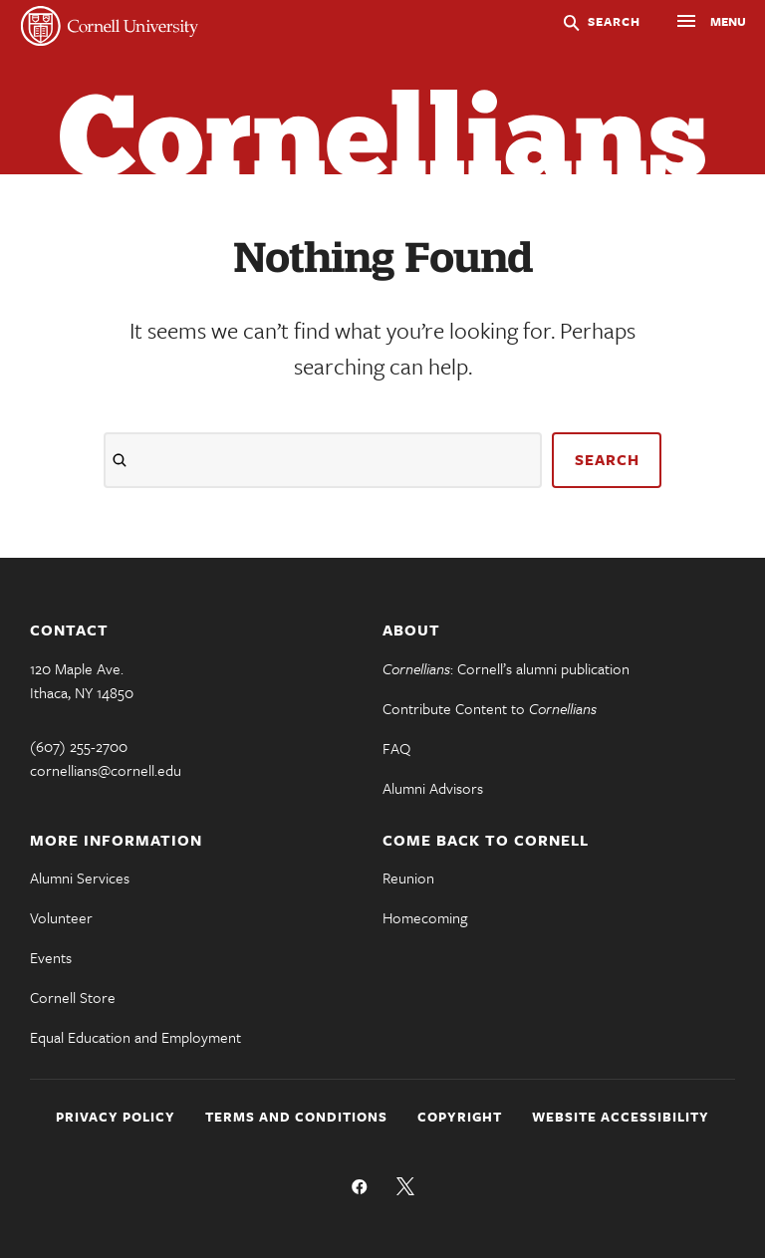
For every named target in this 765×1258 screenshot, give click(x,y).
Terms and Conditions (296, 1117)
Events (51, 957)
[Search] (323, 460)
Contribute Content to (489, 708)
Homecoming (424, 917)
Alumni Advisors (432, 788)
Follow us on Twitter (405, 1186)
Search (614, 21)
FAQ (396, 748)
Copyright (459, 1117)
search (607, 459)
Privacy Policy (115, 1117)
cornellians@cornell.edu (105, 770)
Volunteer (61, 917)
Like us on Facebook (360, 1186)
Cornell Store (73, 997)
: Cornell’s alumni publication (506, 668)
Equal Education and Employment (135, 1037)
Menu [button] (692, 24)
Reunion (408, 877)
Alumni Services (79, 877)
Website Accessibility (620, 1117)
